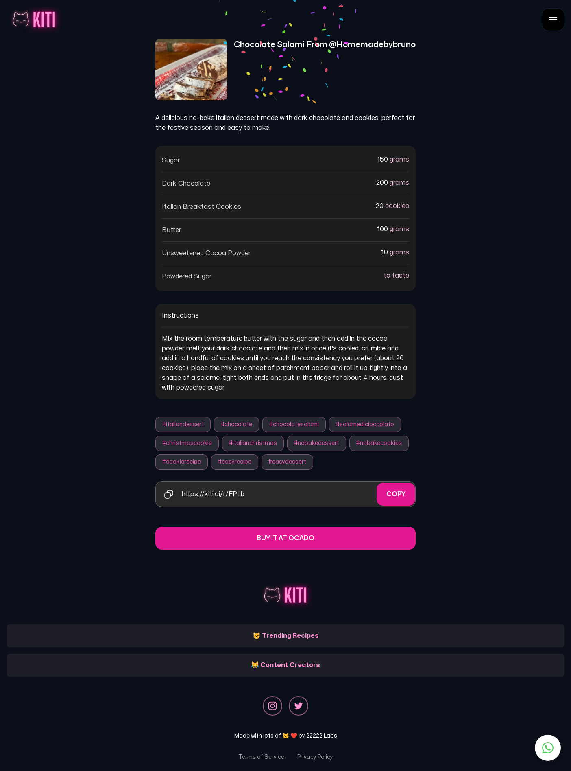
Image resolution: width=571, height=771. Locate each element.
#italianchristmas (253, 443)
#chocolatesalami (294, 424)
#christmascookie (187, 443)
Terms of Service (261, 757)
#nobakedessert (316, 443)
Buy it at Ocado (285, 538)
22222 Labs (321, 735)
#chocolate (236, 424)
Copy (395, 494)
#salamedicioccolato (365, 424)
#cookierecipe (181, 461)
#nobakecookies (379, 443)
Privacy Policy (315, 757)
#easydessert (287, 461)
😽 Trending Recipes (286, 636)
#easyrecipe (234, 461)
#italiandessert (183, 424)
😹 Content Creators (285, 665)
